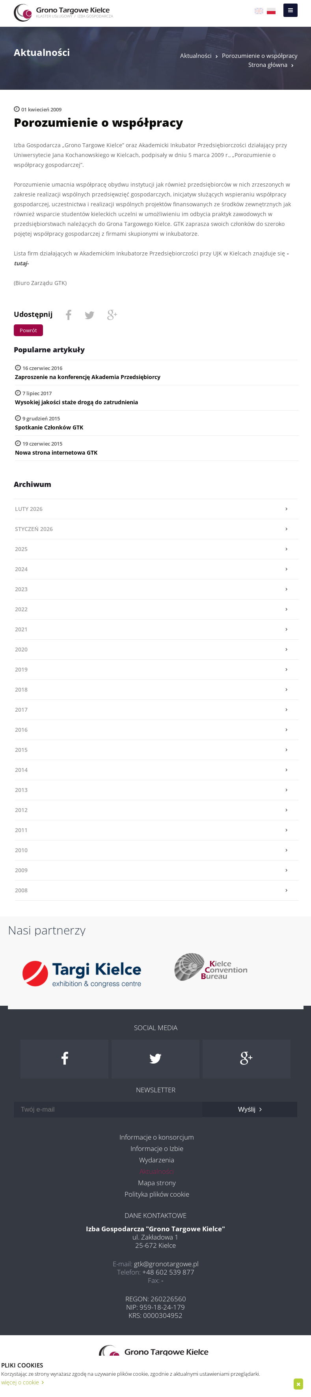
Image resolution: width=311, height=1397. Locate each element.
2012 (21, 810)
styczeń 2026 (34, 529)
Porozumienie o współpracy (260, 55)
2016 (21, 729)
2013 (21, 790)
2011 (21, 830)
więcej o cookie (22, 1382)
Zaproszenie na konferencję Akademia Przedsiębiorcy (87, 377)
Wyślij (250, 1109)
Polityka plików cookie (157, 1194)
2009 (21, 870)
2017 (21, 709)
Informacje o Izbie (156, 1148)
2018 (21, 689)
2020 (21, 649)
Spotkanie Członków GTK (49, 427)
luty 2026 (29, 509)
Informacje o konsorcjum (156, 1137)
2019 (21, 669)
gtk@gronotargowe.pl (166, 1263)
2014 (21, 769)
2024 (21, 569)
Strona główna (267, 64)
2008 (21, 890)
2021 (21, 629)
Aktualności (196, 55)
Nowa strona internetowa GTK (56, 452)
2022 (21, 609)
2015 (21, 749)
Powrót (28, 330)
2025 (21, 549)
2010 (21, 850)
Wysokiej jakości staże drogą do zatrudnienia (76, 402)
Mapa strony (157, 1182)
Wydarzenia (156, 1159)
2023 (21, 589)
